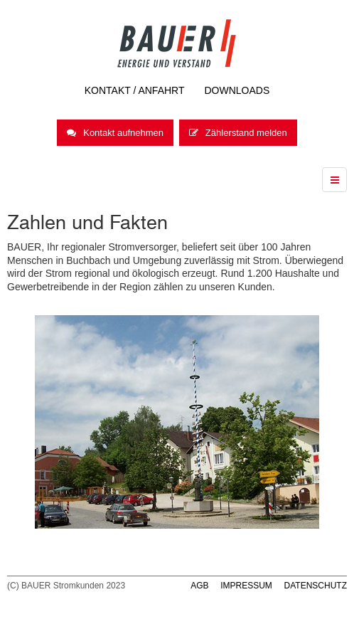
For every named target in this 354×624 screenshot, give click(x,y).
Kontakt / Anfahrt (135, 90)
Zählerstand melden (238, 132)
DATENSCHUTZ (315, 586)
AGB (199, 586)
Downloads (237, 90)
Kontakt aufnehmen (115, 132)
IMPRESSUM (246, 586)
